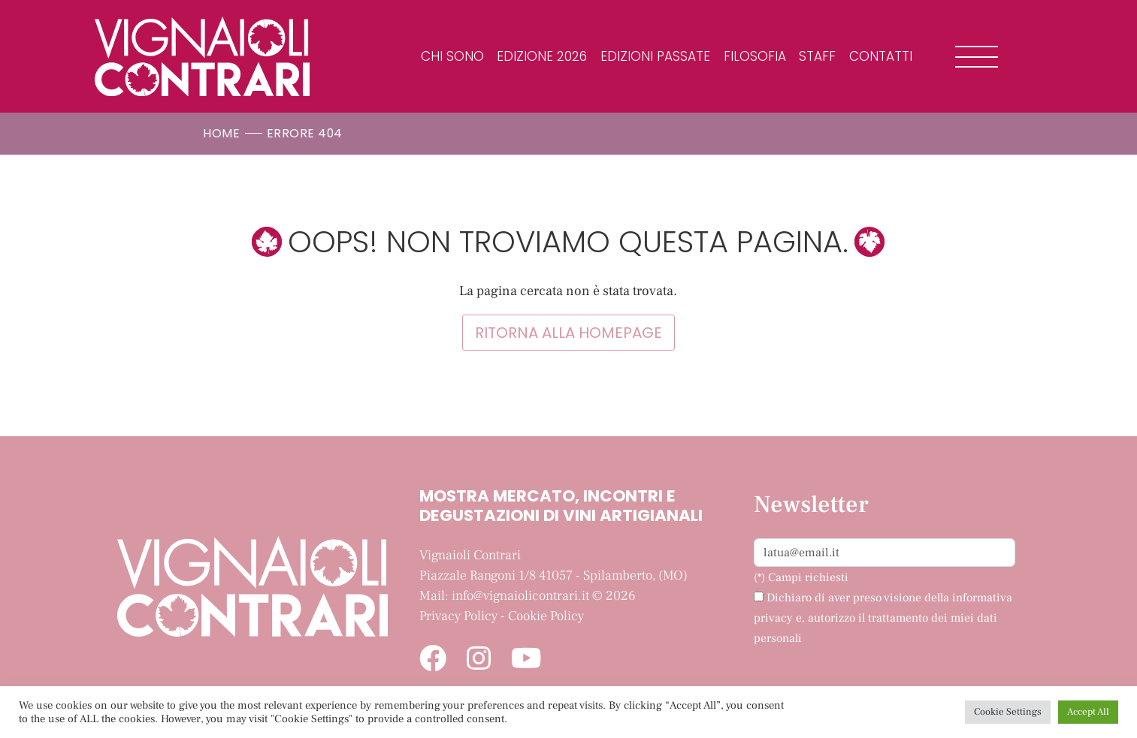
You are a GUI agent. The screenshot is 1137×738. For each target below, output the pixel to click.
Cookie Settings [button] (1008, 712)
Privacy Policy (458, 616)
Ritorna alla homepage (568, 332)
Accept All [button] (1088, 712)
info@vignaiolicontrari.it (520, 595)
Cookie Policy (546, 616)
